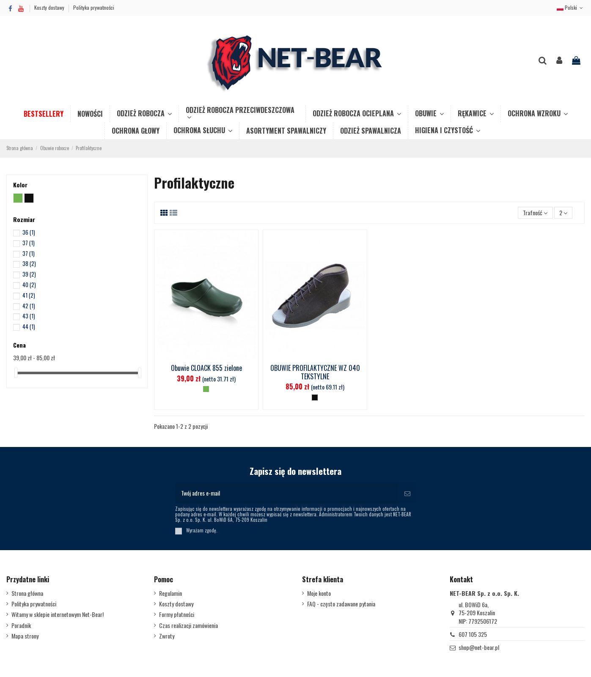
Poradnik (21, 625)
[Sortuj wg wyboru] (535, 213)
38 (29, 263)
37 (28, 242)
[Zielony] (206, 389)
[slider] (16, 372)
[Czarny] (315, 397)
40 (29, 284)
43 (28, 316)
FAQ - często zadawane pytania (341, 604)
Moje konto (319, 593)
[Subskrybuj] (407, 492)
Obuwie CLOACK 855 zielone (206, 368)
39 (29, 274)
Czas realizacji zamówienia (188, 625)
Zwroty (166, 636)
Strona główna (27, 593)
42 (28, 305)
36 (28, 232)
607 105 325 (473, 634)
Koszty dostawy (50, 7)
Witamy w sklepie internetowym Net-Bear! (57, 614)
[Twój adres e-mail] (287, 492)
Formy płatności (176, 614)
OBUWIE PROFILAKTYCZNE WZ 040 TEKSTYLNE (315, 372)
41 (28, 295)
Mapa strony (24, 636)
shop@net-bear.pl (479, 647)
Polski (571, 7)
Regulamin (170, 593)
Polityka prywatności (93, 7)
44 (28, 326)
